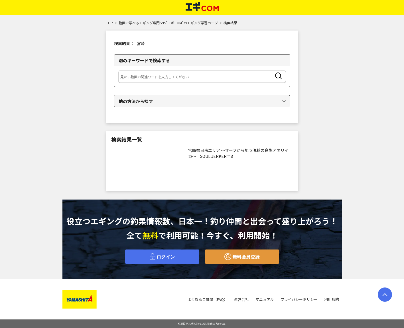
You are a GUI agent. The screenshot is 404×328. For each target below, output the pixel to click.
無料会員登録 (242, 256)
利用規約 (331, 299)
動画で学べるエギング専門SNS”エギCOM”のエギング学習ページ (168, 22)
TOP (109, 22)
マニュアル (264, 299)
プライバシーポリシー (299, 299)
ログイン (162, 256)
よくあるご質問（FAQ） (207, 299)
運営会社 (241, 299)
